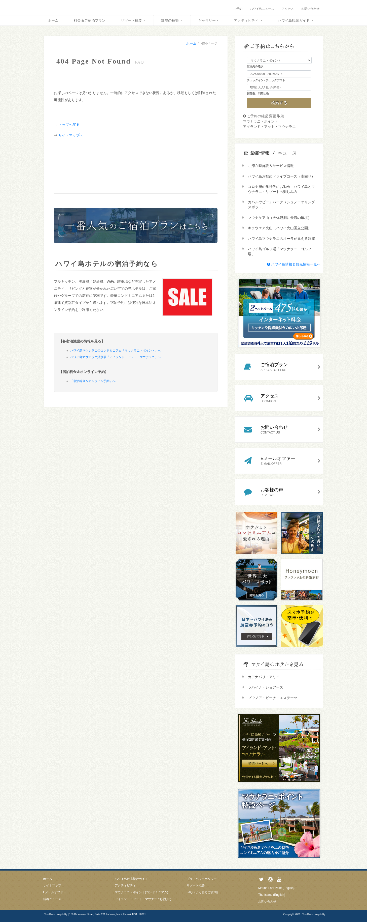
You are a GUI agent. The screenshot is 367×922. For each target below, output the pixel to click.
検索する (279, 103)
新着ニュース (52, 899)
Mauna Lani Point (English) (276, 888)
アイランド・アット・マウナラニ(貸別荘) (143, 899)
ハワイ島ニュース (262, 9)
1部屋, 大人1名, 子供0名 (264, 87)
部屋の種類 (170, 20)
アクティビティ (247, 20)
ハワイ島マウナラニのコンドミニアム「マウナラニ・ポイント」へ (115, 350)
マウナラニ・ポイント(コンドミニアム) (141, 892)
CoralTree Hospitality (313, 914)
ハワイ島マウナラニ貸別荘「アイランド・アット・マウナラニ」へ (115, 357)
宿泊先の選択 (255, 66)
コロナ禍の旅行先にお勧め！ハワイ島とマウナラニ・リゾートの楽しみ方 (281, 189)
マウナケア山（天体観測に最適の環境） (279, 218)
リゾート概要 (132, 20)
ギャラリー (207, 20)
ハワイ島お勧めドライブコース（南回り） (281, 176)
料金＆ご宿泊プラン (89, 20)
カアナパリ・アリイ (264, 677)
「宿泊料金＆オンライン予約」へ (93, 381)
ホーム (53, 20)
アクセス (288, 9)
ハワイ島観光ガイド (294, 20)
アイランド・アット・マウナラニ (269, 127)
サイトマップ (52, 885)
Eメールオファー (54, 892)
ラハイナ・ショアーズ (265, 687)
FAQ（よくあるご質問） (203, 892)
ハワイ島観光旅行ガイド (131, 879)
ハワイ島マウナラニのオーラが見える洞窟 (281, 239)
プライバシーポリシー (202, 879)
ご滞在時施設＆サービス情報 (271, 166)
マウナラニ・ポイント (260, 121)
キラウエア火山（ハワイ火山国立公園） (279, 228)
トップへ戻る (69, 125)
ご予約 (237, 9)
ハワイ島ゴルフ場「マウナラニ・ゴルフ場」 (279, 251)
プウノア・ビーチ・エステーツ (272, 698)
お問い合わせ (310, 9)
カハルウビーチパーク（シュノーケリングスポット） (281, 204)
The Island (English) (271, 895)
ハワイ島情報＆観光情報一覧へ (293, 264)
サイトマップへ (70, 135)
